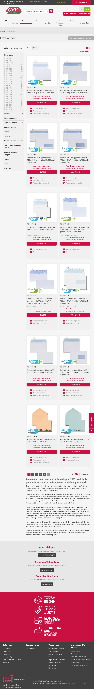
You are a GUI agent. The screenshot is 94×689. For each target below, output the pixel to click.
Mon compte (53, 665)
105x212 (9, 69)
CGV (79, 683)
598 (68, 367)
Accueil (2, 31)
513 (68, 154)
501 (35, 87)
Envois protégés (8, 657)
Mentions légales (38, 683)
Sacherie (6, 662)
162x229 (9, 94)
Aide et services (54, 651)
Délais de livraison (54, 657)
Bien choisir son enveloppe (57, 648)
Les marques (7, 648)
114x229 (9, 82)
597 (35, 367)
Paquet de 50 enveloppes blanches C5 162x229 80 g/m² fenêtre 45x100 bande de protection (74, 301)
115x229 (9, 84)
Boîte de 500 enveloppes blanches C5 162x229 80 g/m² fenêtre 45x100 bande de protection (74, 372)
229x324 (9, 107)
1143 (68, 436)
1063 (35, 436)
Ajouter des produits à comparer (81, 38)
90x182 (8, 67)
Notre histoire (75, 651)
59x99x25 (9, 58)
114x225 (9, 79)
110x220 (9, 73)
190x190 (9, 103)
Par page (86, 474)
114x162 (9, 77)
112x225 (9, 75)
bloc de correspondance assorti (51, 530)
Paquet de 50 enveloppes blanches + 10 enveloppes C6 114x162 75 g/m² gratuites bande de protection (74, 229)
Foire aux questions (55, 662)
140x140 (9, 88)
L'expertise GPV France (78, 657)
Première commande (55, 654)
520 (68, 224)
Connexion (41, 103)
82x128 (8, 60)
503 (35, 154)
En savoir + (47, 584)
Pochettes (6, 654)
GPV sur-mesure (31, 648)
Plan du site (72, 683)
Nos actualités (75, 662)
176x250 (9, 101)
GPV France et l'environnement (81, 659)
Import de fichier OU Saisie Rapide (77, 13)
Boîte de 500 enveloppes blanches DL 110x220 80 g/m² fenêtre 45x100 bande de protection (74, 160)
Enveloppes (6, 651)
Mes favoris (52, 668)
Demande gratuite (47, 555)
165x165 (9, 96)
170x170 (9, 98)
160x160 (9, 92)
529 (68, 295)
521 (35, 295)
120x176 (9, 86)
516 (35, 224)
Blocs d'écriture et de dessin (12, 660)
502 (68, 87)
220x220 (9, 105)
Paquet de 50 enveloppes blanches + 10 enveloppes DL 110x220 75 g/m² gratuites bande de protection (41, 301)
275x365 (9, 109)
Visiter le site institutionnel (79, 665)
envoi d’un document (33, 488)
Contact (84, 683)
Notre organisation (77, 654)
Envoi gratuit (47, 570)
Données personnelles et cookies (56, 683)
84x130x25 (9, 62)
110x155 (9, 71)
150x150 (9, 90)
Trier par (29, 48)
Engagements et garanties (57, 660)
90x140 (8, 65)
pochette (54, 532)
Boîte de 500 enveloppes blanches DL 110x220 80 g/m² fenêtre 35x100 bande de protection (41, 160)
